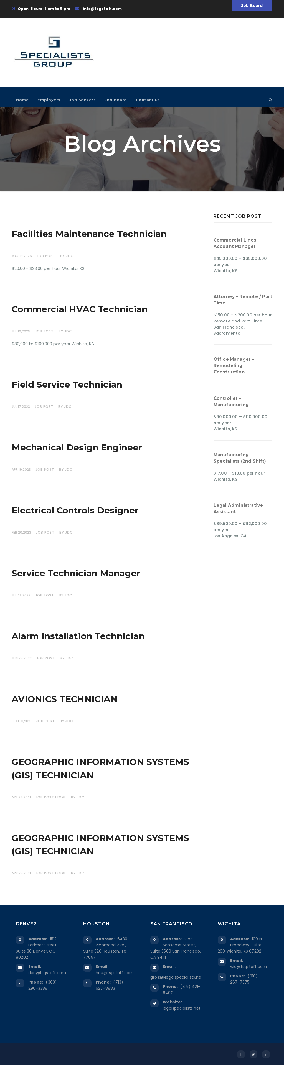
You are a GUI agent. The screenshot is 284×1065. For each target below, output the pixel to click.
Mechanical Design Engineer (77, 447)
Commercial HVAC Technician (80, 309)
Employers (48, 100)
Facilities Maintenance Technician (89, 234)
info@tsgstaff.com (98, 8)
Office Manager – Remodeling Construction (234, 366)
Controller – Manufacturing (231, 401)
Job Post (46, 256)
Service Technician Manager (76, 573)
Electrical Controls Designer (75, 510)
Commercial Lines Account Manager (235, 243)
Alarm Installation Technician (78, 636)
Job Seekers (82, 100)
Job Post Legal (51, 797)
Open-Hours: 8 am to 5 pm (41, 8)
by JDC (67, 256)
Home (22, 100)
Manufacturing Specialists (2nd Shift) (240, 458)
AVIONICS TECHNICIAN (65, 699)
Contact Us (148, 100)
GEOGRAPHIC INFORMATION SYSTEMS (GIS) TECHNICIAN (100, 768)
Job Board (252, 5)
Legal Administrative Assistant (238, 508)
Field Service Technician (67, 384)
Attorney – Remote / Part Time (243, 300)
